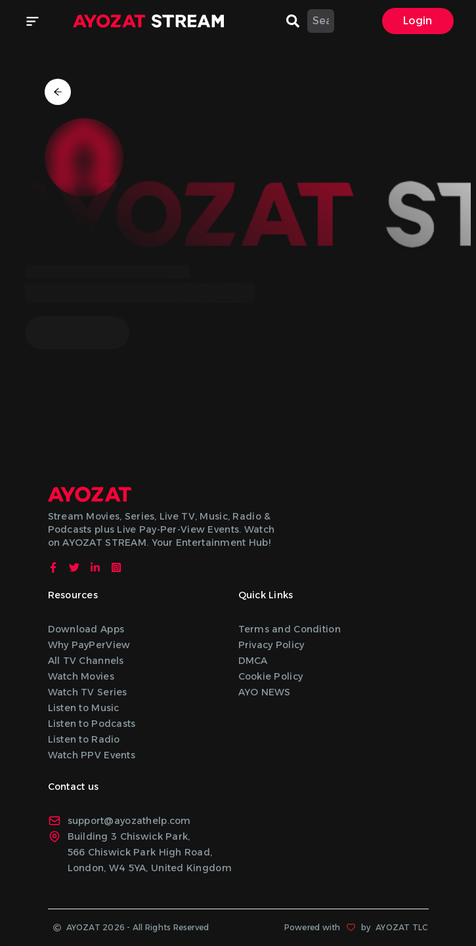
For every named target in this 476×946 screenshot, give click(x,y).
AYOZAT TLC (402, 927)
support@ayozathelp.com (119, 820)
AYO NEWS (264, 692)
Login (418, 20)
